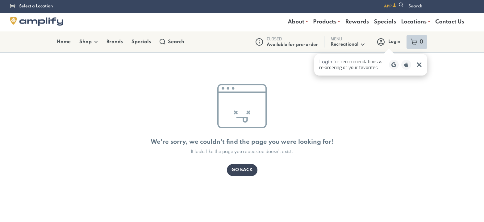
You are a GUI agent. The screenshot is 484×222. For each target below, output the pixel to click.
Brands (110, 10)
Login (389, 10)
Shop (85, 10)
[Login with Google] (394, 33)
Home (63, 10)
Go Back (241, 138)
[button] (370, 33)
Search (164, 11)
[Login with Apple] (406, 33)
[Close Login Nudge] (419, 33)
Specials (135, 10)
